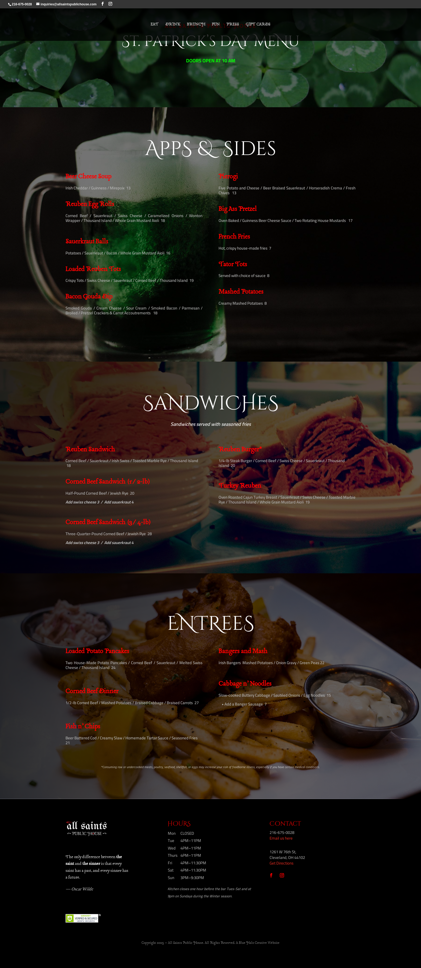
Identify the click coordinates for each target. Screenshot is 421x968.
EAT (155, 25)
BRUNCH (196, 25)
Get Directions (281, 863)
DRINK (172, 25)
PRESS (232, 25)
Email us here (281, 838)
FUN (216, 25)
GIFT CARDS (258, 25)
